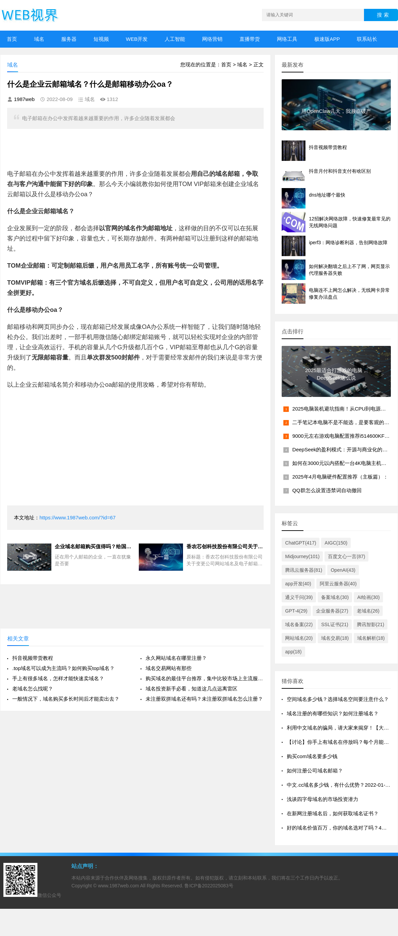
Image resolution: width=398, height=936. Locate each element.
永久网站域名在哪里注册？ (176, 658)
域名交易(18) (335, 638)
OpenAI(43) (343, 570)
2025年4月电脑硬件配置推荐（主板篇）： (340, 477)
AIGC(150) (336, 543)
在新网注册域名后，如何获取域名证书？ (333, 813)
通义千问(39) (299, 597)
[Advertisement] (112, 148)
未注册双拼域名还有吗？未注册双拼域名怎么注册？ (204, 699)
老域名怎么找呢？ (32, 688)
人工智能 (175, 39)
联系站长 (367, 39)
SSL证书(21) (334, 624)
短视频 (101, 39)
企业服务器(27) (332, 611)
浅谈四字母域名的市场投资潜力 (322, 799)
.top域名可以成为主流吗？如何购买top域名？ (63, 668)
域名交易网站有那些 (169, 668)
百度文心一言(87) (346, 556)
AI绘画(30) (368, 597)
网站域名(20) (299, 638)
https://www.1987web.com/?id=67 (77, 517)
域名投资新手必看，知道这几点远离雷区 (191, 688)
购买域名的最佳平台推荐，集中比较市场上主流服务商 (205, 678)
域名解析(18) (371, 638)
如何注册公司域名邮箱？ (315, 770)
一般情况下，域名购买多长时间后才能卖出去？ (65, 699)
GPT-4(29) (296, 611)
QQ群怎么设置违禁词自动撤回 (326, 490)
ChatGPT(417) (300, 543)
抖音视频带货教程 (32, 658)
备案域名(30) (335, 597)
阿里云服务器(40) (338, 583)
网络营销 (212, 39)
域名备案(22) (299, 624)
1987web (24, 99)
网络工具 (287, 39)
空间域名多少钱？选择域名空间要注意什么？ (338, 699)
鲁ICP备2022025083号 (208, 885)
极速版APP (327, 39)
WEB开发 (137, 39)
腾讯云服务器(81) (303, 570)
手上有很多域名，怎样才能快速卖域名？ (58, 678)
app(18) (293, 651)
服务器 (69, 39)
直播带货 (249, 39)
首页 (12, 39)
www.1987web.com (118, 885)
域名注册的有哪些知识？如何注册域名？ (333, 713)
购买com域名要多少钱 (312, 756)
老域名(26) (368, 611)
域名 (39, 39)
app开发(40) (298, 583)
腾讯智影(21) (370, 624)
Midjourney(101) (302, 556)
